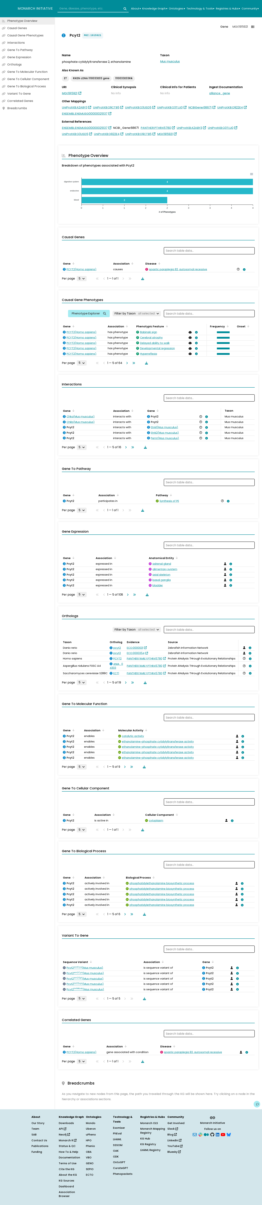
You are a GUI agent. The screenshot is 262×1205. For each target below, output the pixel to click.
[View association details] (243, 269)
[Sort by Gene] (73, 263)
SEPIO (90, 1169)
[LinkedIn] (217, 1134)
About (136, 8)
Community (250, 8)
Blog (172, 1134)
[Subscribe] (195, 1134)
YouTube (174, 1146)
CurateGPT (120, 1168)
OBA (89, 1152)
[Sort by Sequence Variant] (90, 962)
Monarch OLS (149, 1123)
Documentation (69, 1157)
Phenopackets (122, 1174)
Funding (36, 1152)
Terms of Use (67, 1163)
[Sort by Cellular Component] (176, 814)
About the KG (68, 1175)
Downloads (66, 1123)
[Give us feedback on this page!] (257, 1104)
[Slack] (200, 1134)
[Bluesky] (229, 1134)
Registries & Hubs (228, 8)
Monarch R (67, 1140)
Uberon (91, 1129)
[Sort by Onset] (247, 326)
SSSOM (117, 1145)
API (62, 1129)
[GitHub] (212, 1134)
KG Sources (66, 1180)
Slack (172, 1129)
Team (35, 1129)
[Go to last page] (133, 363)
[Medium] (206, 1134)
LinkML (117, 1139)
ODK (116, 1156)
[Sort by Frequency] (227, 326)
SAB (34, 1134)
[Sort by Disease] (158, 263)
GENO (90, 1163)
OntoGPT (119, 1162)
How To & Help (68, 1152)
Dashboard (66, 1186)
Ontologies (177, 8)
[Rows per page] (82, 278)
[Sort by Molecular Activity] (145, 730)
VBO (89, 1157)
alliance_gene (219, 93)
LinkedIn (174, 1140)
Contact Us (39, 1140)
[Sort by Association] (132, 263)
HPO (89, 1140)
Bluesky (174, 1152)
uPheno (91, 1134)
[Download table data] (142, 279)
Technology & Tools (200, 8)
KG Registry (148, 1144)
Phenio (90, 1146)
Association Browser (67, 1194)
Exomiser (119, 1128)
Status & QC (67, 1146)
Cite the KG (66, 1169)
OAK (116, 1151)
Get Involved (175, 1123)
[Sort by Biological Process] (153, 877)
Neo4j (64, 1134)
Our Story (37, 1123)
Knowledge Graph (154, 8)
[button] (222, 332)
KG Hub (145, 1138)
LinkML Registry (150, 1150)
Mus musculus (170, 61)
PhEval (117, 1133)
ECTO (89, 1175)
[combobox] (93, 8)
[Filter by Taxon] (137, 313)
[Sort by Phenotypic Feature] (166, 326)
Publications (39, 1146)
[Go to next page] (126, 363)
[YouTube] (223, 1134)
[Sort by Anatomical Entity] (176, 558)
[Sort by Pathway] (170, 495)
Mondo (90, 1123)
